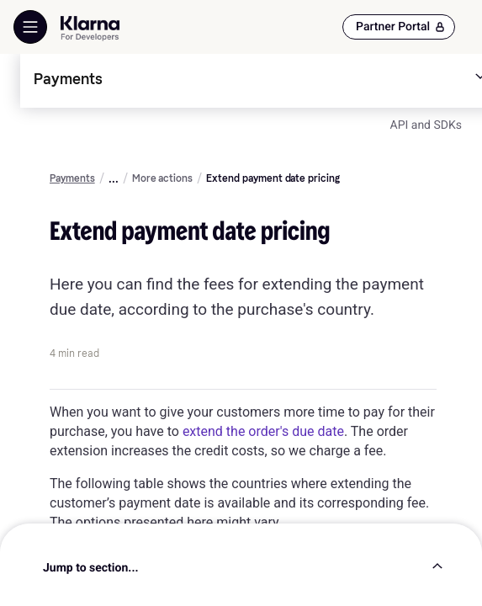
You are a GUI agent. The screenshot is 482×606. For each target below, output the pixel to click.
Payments (72, 178)
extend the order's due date (263, 431)
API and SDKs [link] (426, 125)
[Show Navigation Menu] (30, 27)
